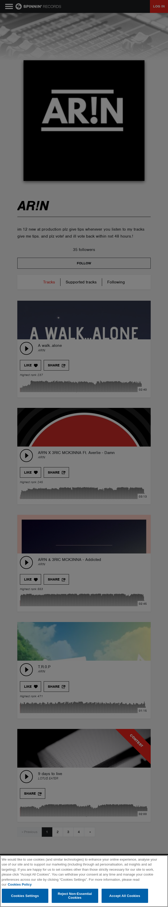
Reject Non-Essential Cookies (75, 896)
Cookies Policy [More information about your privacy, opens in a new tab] (20, 884)
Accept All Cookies (124, 896)
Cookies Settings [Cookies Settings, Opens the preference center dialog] (25, 896)
